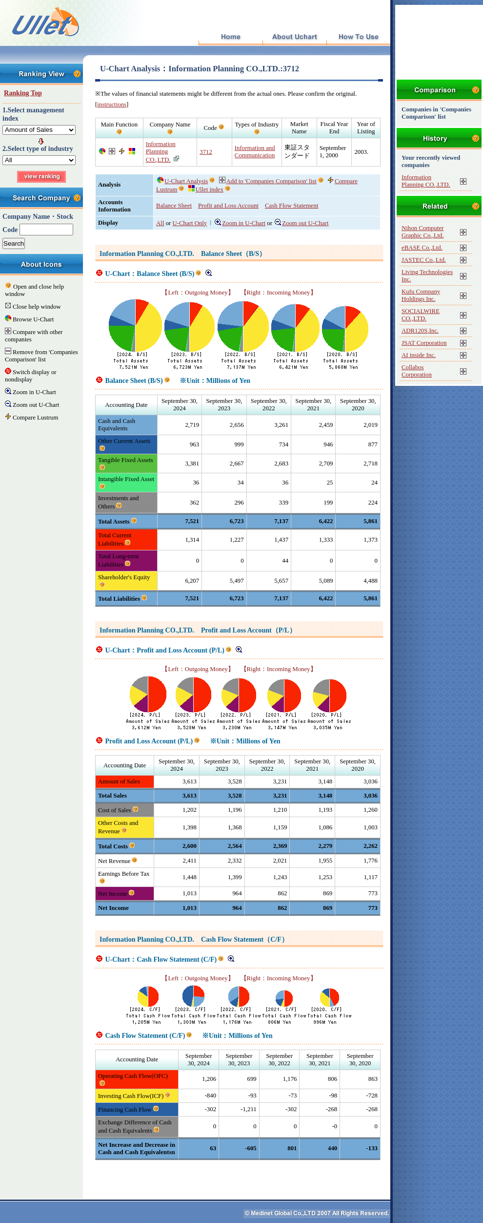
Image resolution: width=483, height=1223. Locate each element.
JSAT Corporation (424, 342)
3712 (206, 151)
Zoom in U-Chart (240, 223)
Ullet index (205, 189)
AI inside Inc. (419, 355)
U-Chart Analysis (182, 181)
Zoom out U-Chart (301, 223)
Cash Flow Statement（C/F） (244, 939)
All (160, 223)
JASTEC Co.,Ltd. (424, 259)
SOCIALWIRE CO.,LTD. (421, 315)
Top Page (230, 37)
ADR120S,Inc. (420, 330)
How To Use (358, 37)
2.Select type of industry (37, 148)
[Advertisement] (239, 1174)
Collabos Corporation (417, 371)
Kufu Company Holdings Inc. (421, 295)
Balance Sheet (174, 205)
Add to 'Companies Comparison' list (268, 181)
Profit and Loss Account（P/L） (248, 630)
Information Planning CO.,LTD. (161, 152)
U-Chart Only (190, 223)
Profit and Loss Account (228, 205)
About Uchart (294, 37)
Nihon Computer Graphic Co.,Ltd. (423, 232)
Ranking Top (23, 93)
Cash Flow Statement (291, 205)
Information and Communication (255, 152)
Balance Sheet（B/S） (233, 253)
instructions (111, 104)
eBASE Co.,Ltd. (422, 247)
